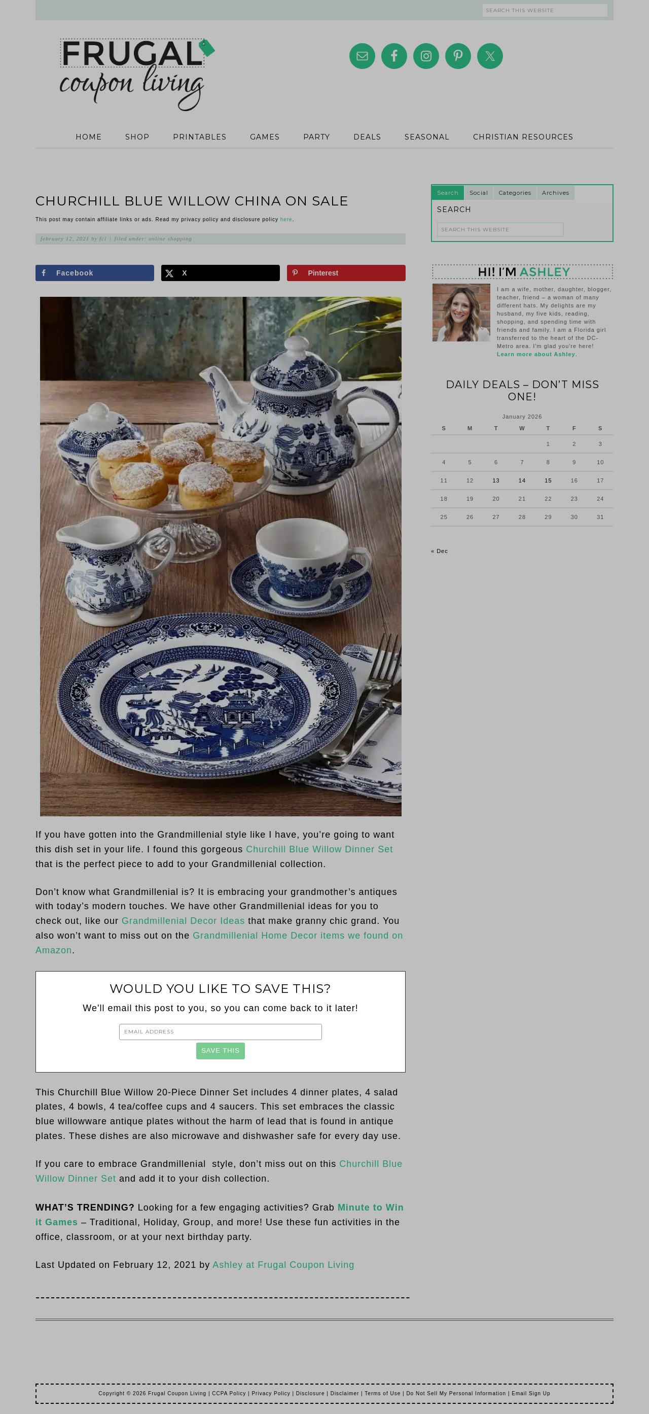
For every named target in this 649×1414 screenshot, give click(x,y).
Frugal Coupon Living (137, 62)
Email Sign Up (531, 1393)
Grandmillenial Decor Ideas (183, 921)
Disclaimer (345, 1393)
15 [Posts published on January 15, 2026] (548, 480)
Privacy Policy (270, 1393)
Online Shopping (170, 238)
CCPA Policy (229, 1393)
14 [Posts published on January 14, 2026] (522, 480)
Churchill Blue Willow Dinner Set (319, 849)
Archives (555, 192)
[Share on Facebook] (94, 273)
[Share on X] (220, 273)
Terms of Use (383, 1393)
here (286, 219)
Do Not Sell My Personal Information (456, 1393)
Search (448, 192)
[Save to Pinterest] (346, 273)
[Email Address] (220, 1032)
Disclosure (310, 1393)
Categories (515, 192)
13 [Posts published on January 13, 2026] (495, 480)
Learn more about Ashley (536, 354)
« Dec (439, 551)
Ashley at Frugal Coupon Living (283, 1265)
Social (479, 192)
